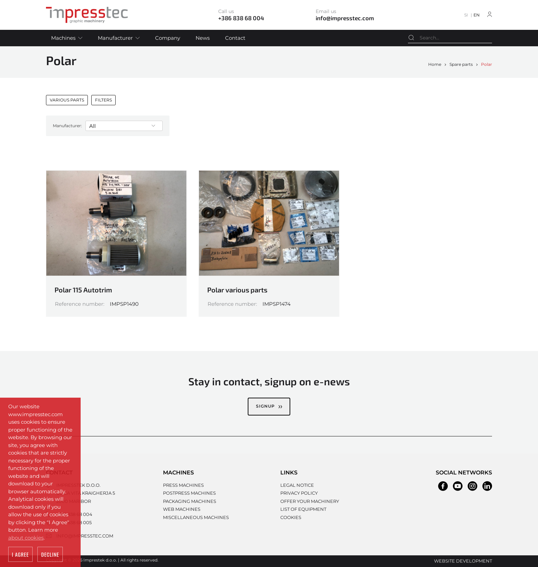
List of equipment (303, 509)
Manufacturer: (67, 125)
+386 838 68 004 (74, 514)
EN (476, 14)
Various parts (67, 99)
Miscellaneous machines (196, 517)
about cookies (26, 537)
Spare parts (461, 64)
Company (167, 38)
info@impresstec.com (84, 536)
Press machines (183, 485)
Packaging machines (189, 501)
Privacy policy (299, 493)
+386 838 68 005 (74, 522)
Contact (235, 38)
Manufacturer (115, 38)
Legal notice (297, 485)
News (203, 38)
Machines (63, 38)
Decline (50, 554)
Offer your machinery (309, 501)
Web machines (181, 509)
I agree (20, 554)
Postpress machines (189, 493)
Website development (463, 561)
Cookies (290, 517)
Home (434, 64)
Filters (103, 99)
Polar (486, 64)
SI (466, 14)
